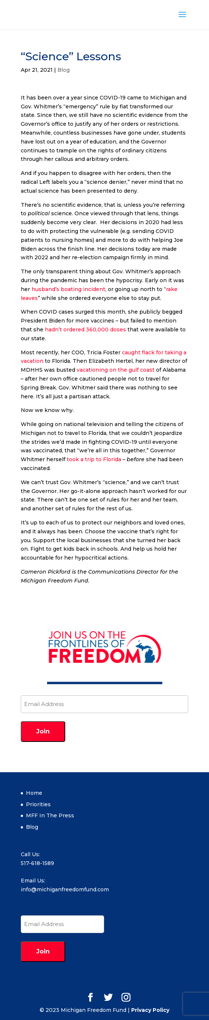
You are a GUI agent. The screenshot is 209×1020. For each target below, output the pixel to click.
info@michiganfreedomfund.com (65, 889)
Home (34, 793)
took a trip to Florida (94, 459)
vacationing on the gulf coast (116, 370)
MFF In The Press (50, 815)
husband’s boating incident (68, 289)
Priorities (38, 804)
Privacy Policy (150, 1010)
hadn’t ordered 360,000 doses (85, 329)
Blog (63, 70)
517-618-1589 (37, 863)
